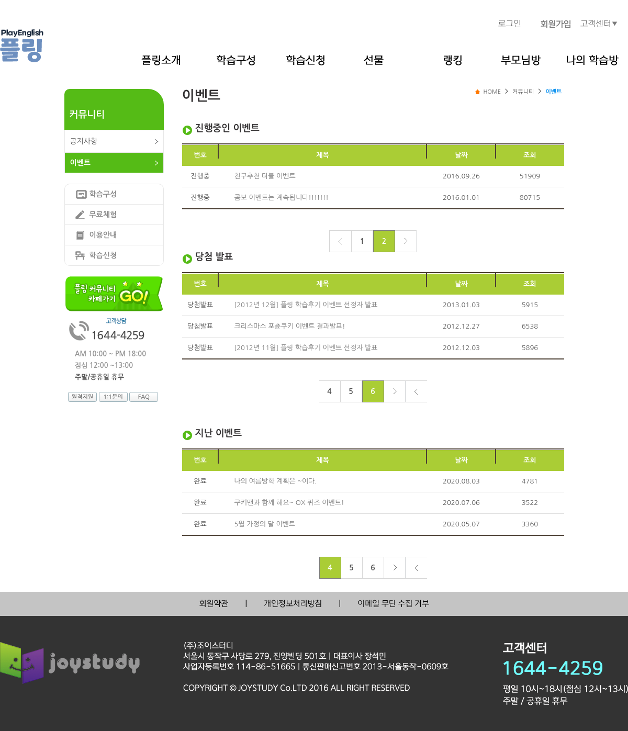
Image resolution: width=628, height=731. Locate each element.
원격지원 (82, 397)
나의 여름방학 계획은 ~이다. (275, 481)
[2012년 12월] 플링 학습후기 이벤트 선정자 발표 (306, 304)
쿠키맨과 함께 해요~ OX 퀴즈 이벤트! (289, 502)
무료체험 (103, 214)
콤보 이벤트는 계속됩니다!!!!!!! (281, 197)
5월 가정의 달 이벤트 (265, 524)
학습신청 (103, 255)
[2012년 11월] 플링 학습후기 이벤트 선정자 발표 (306, 347)
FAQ (144, 397)
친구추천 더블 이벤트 (265, 176)
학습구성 (103, 194)
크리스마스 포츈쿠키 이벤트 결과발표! (289, 326)
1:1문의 (112, 397)
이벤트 (80, 162)
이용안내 (103, 235)
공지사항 (84, 141)
